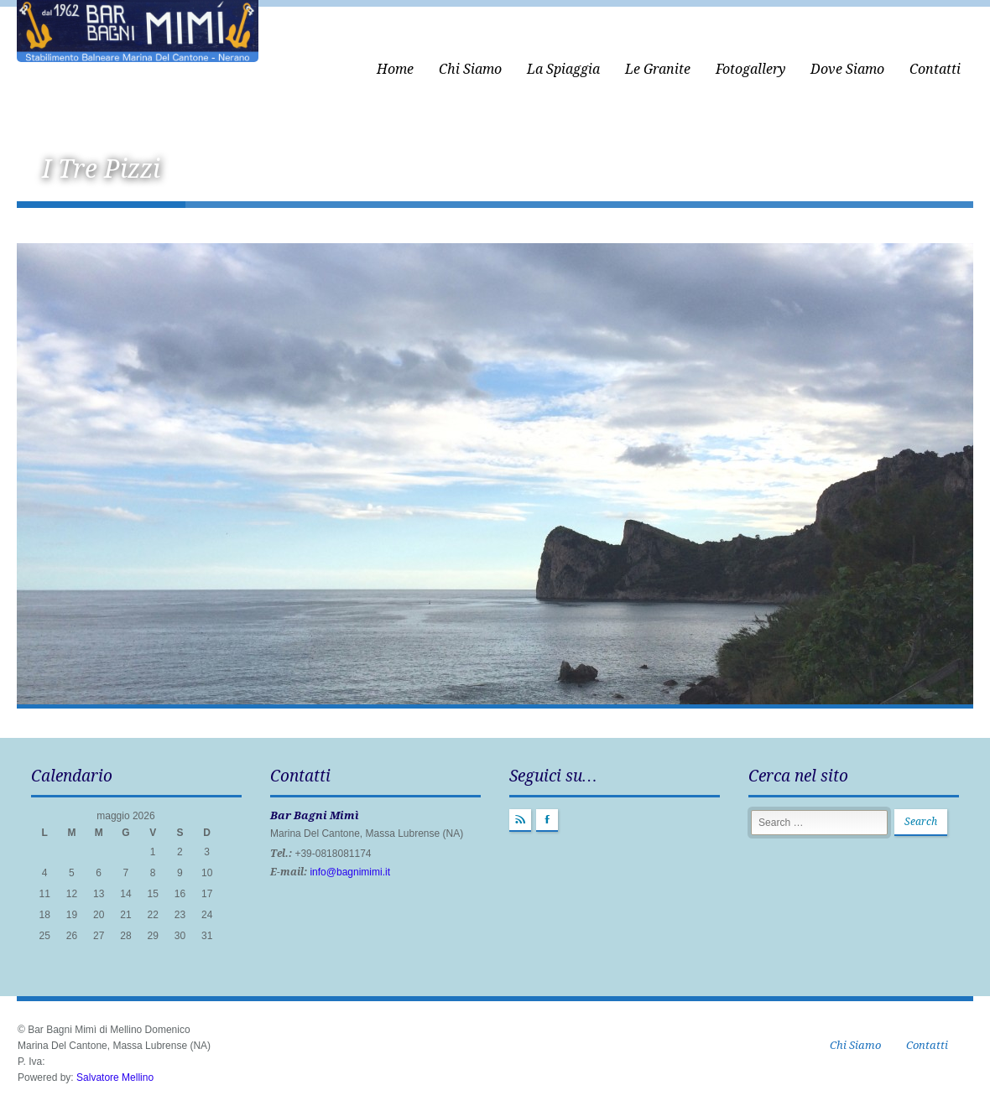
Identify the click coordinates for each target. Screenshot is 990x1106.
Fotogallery (750, 69)
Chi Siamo (470, 69)
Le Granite (657, 69)
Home (395, 69)
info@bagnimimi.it (350, 872)
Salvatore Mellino (115, 1077)
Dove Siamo (847, 69)
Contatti (935, 69)
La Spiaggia (563, 69)
